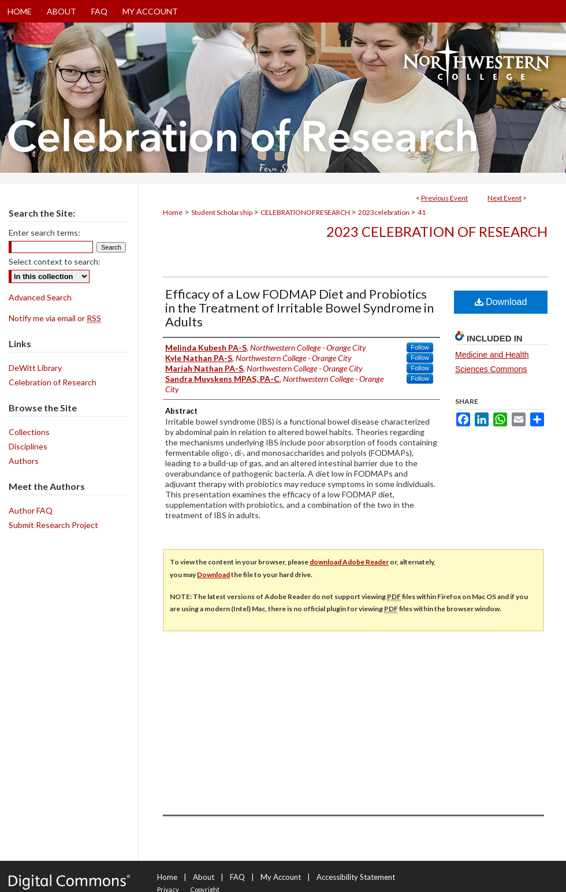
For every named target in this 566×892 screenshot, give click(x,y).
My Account (280, 877)
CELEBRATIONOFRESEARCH (305, 212)
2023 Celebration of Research (437, 231)
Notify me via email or (55, 318)
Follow (420, 347)
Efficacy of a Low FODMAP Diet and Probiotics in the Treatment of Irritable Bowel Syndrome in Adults (299, 307)
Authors (24, 461)
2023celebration (384, 212)
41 (422, 212)
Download (501, 302)
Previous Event (444, 198)
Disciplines (28, 446)
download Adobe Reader (349, 562)
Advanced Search (40, 297)
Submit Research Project (53, 525)
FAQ (237, 877)
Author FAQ (31, 510)
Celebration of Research (52, 382)
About (203, 877)
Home (173, 212)
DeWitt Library (35, 368)
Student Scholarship (222, 212)
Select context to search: (54, 261)
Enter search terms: (44, 232)
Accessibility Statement (355, 877)
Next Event (504, 198)
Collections (29, 432)
